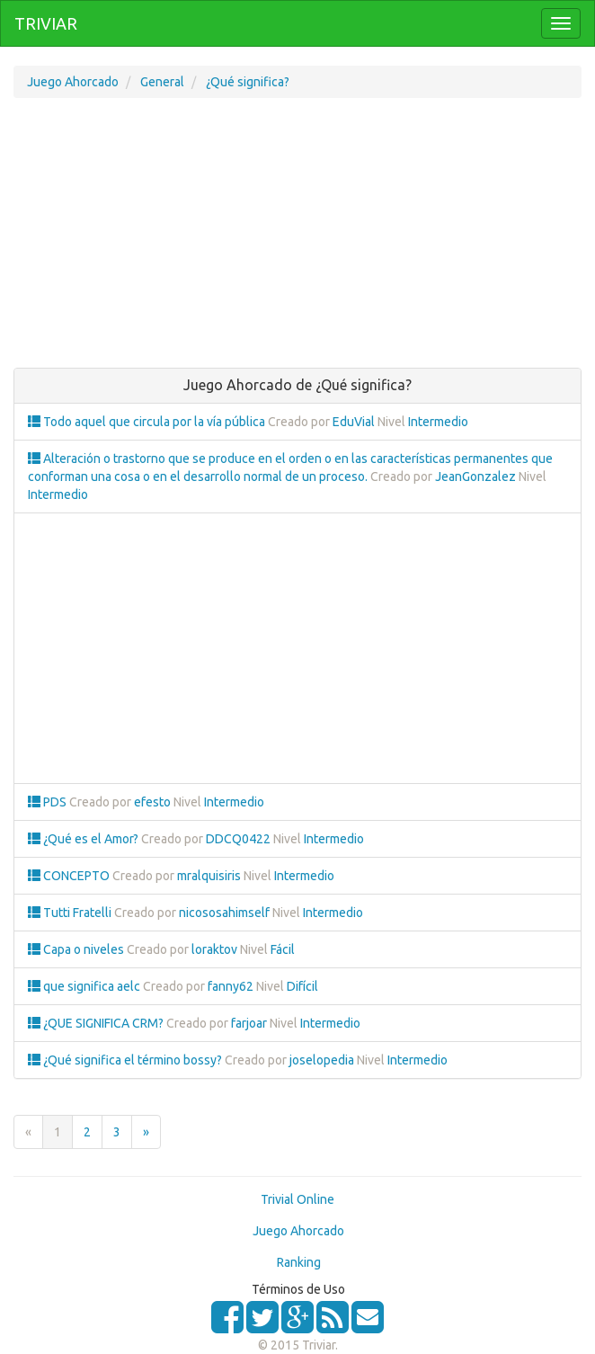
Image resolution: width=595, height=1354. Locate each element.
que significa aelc (85, 986)
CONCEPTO (70, 876)
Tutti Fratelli (71, 912)
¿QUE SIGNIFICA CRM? (97, 1023)
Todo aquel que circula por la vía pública (148, 421)
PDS (48, 802)
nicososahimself (224, 912)
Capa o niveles (77, 949)
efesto (152, 802)
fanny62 (230, 986)
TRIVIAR (45, 23)
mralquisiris (209, 876)
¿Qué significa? (247, 82)
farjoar (249, 1023)
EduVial (354, 421)
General (162, 82)
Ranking (299, 1262)
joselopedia (321, 1060)
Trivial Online (297, 1199)
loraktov (214, 949)
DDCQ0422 (238, 839)
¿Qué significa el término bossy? (126, 1060)
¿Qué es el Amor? (84, 839)
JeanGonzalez (475, 476)
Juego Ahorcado (73, 82)
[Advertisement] (297, 242)
